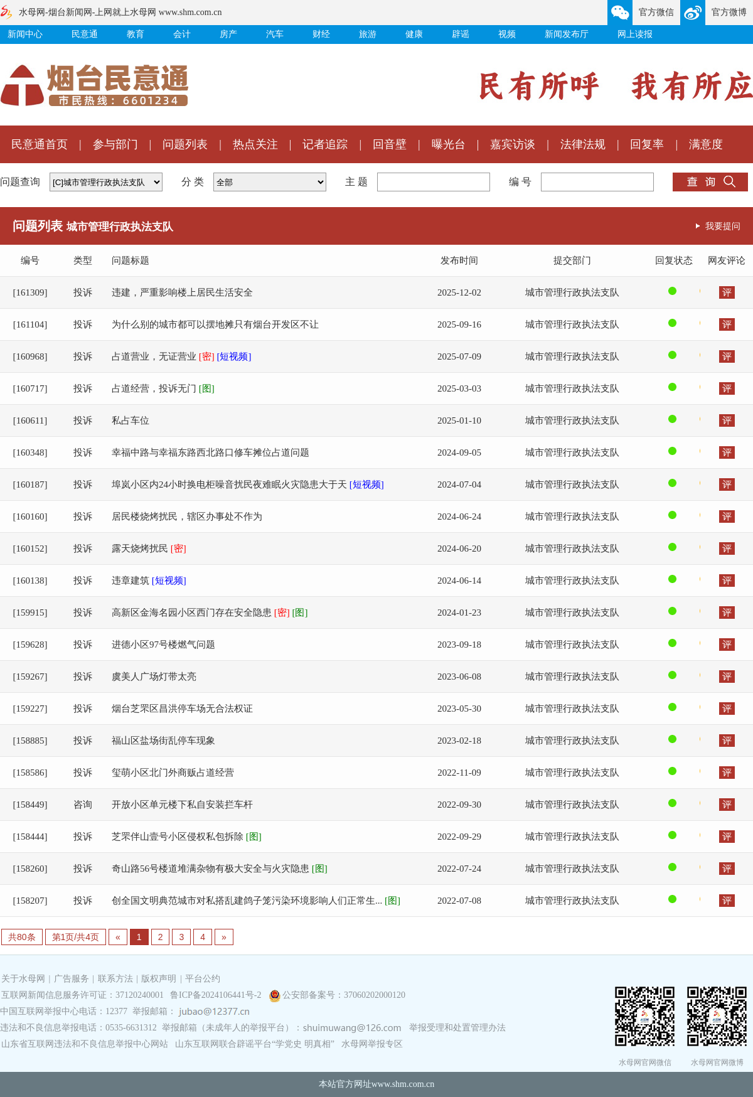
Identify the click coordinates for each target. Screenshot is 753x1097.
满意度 (706, 144)
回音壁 (390, 144)
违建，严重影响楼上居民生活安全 (182, 292)
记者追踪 (325, 144)
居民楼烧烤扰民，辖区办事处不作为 (187, 516)
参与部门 (115, 144)
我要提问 (722, 226)
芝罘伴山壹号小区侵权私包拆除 (187, 837)
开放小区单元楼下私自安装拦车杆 (182, 805)
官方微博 (729, 12)
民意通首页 (39, 144)
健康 (414, 34)
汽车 (275, 34)
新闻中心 (25, 34)
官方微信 (656, 12)
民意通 (85, 34)
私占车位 (130, 420)
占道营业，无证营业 (182, 356)
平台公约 (202, 978)
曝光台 (449, 144)
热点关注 (255, 144)
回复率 (647, 144)
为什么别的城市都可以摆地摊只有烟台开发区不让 (215, 324)
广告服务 (71, 978)
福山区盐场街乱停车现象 (163, 741)
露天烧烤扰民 (149, 548)
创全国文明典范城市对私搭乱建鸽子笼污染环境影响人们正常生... (256, 901)
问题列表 (185, 144)
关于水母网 (24, 978)
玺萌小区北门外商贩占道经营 (173, 773)
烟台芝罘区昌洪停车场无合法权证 (182, 709)
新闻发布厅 (567, 34)
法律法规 (583, 144)
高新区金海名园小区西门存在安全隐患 (210, 612)
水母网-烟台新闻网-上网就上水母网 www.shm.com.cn (120, 12)
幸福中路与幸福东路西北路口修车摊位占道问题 (210, 452)
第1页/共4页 (75, 937)
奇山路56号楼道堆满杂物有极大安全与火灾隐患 (220, 869)
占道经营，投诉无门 (163, 388)
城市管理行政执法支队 (572, 292)
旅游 (367, 34)
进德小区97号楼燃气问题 (163, 644)
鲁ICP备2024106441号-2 (217, 995)
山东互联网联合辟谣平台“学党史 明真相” (254, 1044)
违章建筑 (149, 580)
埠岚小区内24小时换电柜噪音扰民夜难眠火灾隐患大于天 (248, 484)
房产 (228, 34)
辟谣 (460, 34)
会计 (182, 34)
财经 (321, 34)
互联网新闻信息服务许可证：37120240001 (82, 995)
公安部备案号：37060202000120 (343, 995)
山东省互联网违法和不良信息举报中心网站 (84, 1044)
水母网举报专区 (372, 1044)
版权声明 (158, 978)
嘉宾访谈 (512, 144)
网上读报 (635, 34)
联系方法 (115, 978)
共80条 (22, 937)
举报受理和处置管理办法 (457, 1027)
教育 (135, 34)
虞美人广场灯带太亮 (154, 677)
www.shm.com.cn (403, 1084)
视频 (507, 34)
